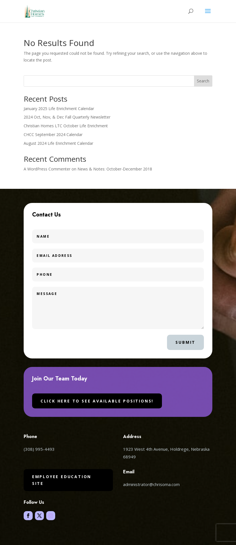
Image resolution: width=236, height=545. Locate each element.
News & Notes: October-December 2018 (114, 169)
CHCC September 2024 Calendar (53, 134)
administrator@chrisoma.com (151, 484)
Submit (185, 342)
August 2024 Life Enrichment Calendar (58, 143)
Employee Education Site (61, 480)
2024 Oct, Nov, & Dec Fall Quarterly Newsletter (67, 117)
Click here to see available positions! (97, 401)
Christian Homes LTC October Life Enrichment (66, 125)
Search (203, 81)
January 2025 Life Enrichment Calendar (59, 108)
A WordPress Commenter (47, 169)
